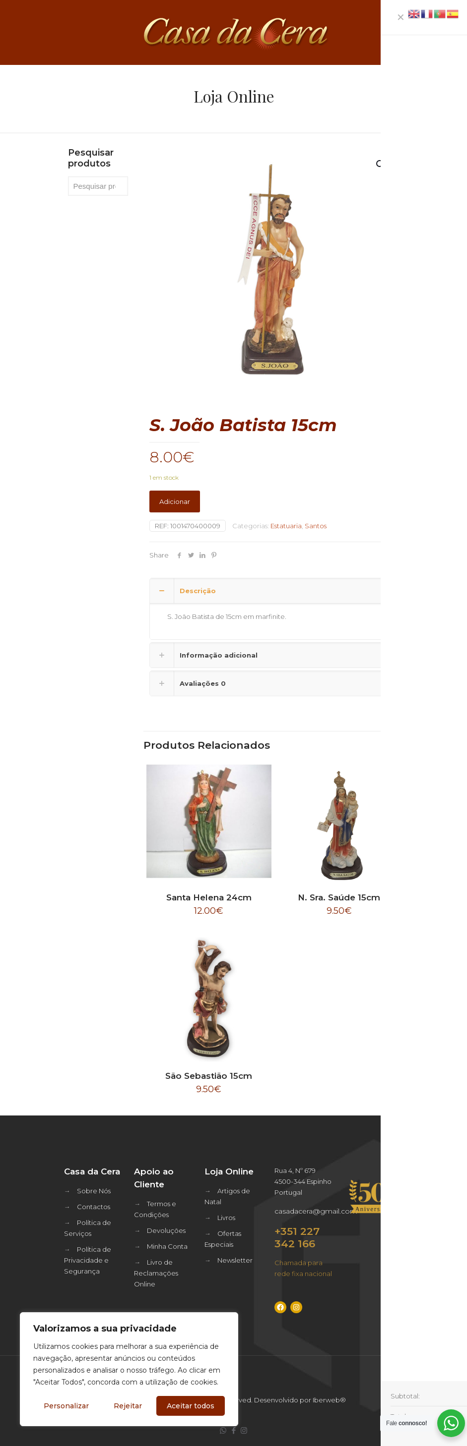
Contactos (93, 1207)
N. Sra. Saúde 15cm (339, 897)
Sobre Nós (94, 1191)
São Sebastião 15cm (208, 1076)
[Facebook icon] (233, 1430)
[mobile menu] (451, 32)
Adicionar (174, 501)
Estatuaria (286, 526)
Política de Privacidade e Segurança (87, 1260)
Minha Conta (167, 1246)
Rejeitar (128, 1405)
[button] (381, 164)
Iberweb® (329, 1400)
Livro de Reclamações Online (156, 1273)
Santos (316, 526)
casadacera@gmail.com (315, 1211)
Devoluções (166, 1230)
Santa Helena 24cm (209, 897)
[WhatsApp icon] (223, 1430)
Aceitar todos (190, 1405)
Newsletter (235, 1260)
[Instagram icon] (244, 1430)
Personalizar (66, 1405)
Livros (226, 1218)
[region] (129, 1369)
